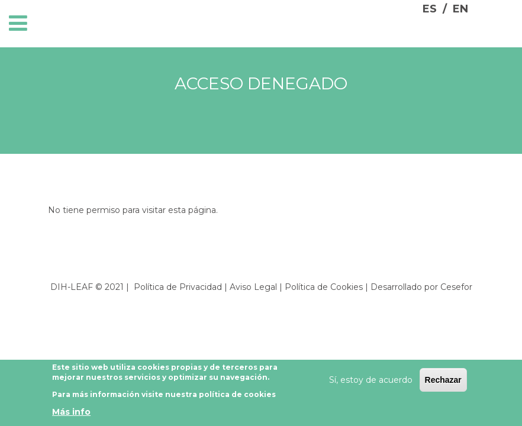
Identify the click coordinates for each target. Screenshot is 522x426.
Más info (71, 414)
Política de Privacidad (178, 287)
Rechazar (443, 382)
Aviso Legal (253, 287)
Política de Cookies (324, 287)
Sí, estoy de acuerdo (371, 382)
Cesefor (456, 287)
